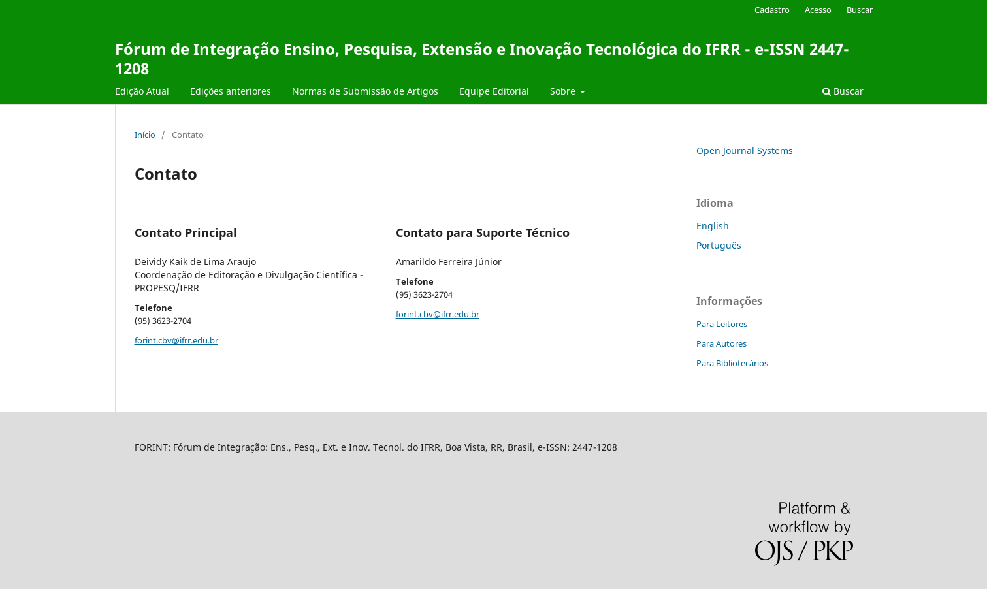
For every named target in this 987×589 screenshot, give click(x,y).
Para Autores (721, 343)
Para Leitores (721, 324)
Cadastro (772, 10)
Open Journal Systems (744, 150)
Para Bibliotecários (732, 363)
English (712, 225)
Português (718, 245)
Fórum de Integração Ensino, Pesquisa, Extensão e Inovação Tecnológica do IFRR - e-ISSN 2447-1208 (482, 58)
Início (145, 134)
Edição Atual (142, 91)
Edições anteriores (230, 91)
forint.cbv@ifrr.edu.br (176, 340)
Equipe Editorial (494, 91)
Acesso (818, 10)
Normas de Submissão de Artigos (365, 91)
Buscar (843, 91)
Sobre (564, 91)
